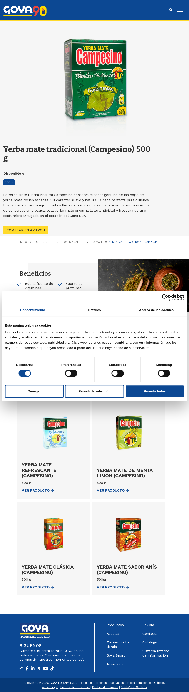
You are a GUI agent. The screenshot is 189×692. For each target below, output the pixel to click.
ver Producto (38, 490)
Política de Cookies (105, 687)
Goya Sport (116, 655)
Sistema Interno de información (155, 653)
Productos (41, 241)
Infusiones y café (68, 241)
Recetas (113, 634)
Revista (148, 625)
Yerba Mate (95, 241)
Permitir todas (155, 391)
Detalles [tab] (94, 310)
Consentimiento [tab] (32, 310)
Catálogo (149, 642)
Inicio (23, 241)
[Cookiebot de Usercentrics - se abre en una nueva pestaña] (165, 297)
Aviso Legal (50, 687)
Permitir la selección (94, 391)
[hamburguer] (180, 10)
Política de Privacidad (75, 687)
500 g (9, 182)
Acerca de (115, 664)
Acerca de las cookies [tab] (156, 310)
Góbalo (159, 682)
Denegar (34, 391)
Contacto (149, 634)
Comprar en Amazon (26, 230)
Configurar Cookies (134, 687)
